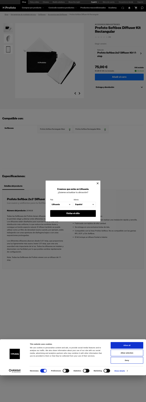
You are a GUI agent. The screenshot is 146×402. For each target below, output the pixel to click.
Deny (127, 387)
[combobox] (61, 204)
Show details (119, 397)
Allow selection (127, 379)
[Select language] (95, 2)
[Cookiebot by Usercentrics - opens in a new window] (15, 397)
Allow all (126, 372)
